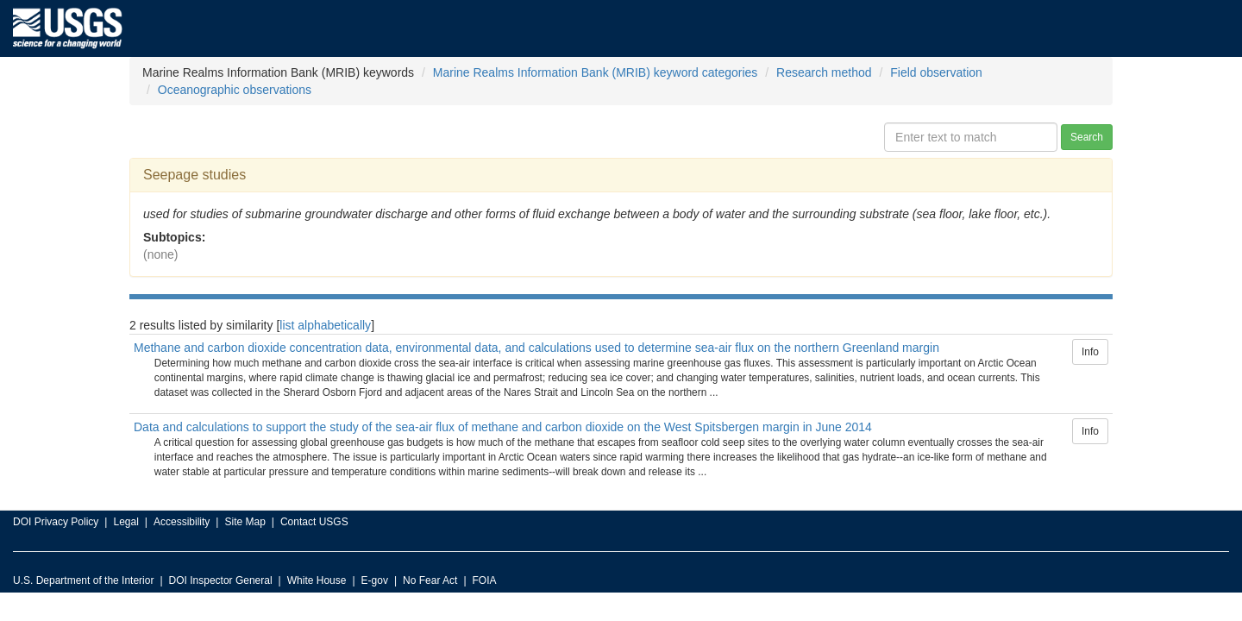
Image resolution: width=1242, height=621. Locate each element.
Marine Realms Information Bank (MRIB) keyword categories (595, 72)
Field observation (936, 72)
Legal (125, 522)
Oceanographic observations (234, 90)
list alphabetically (325, 325)
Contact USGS (314, 522)
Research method (824, 72)
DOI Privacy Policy (55, 522)
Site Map (244, 522)
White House (317, 580)
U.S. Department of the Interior (83, 580)
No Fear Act (430, 580)
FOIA (485, 580)
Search (1086, 137)
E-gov (374, 580)
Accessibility (182, 522)
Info (1090, 352)
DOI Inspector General (221, 580)
